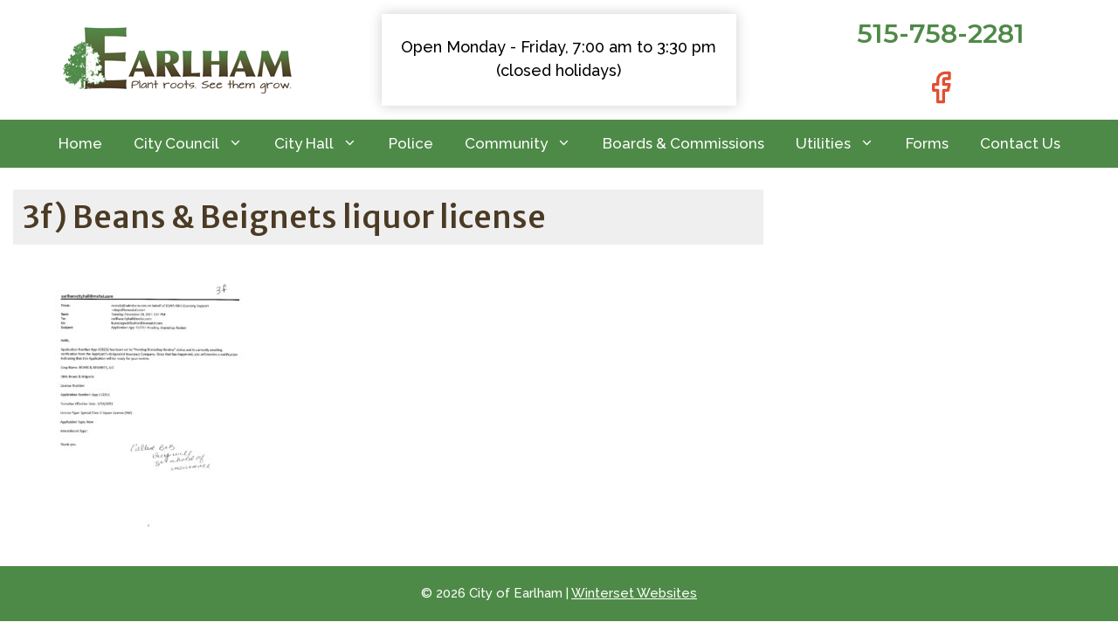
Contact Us (1020, 143)
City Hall (323, 144)
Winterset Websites (634, 593)
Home (80, 143)
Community (526, 144)
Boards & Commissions (683, 143)
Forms (927, 143)
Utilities (843, 144)
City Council (196, 144)
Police (411, 143)
